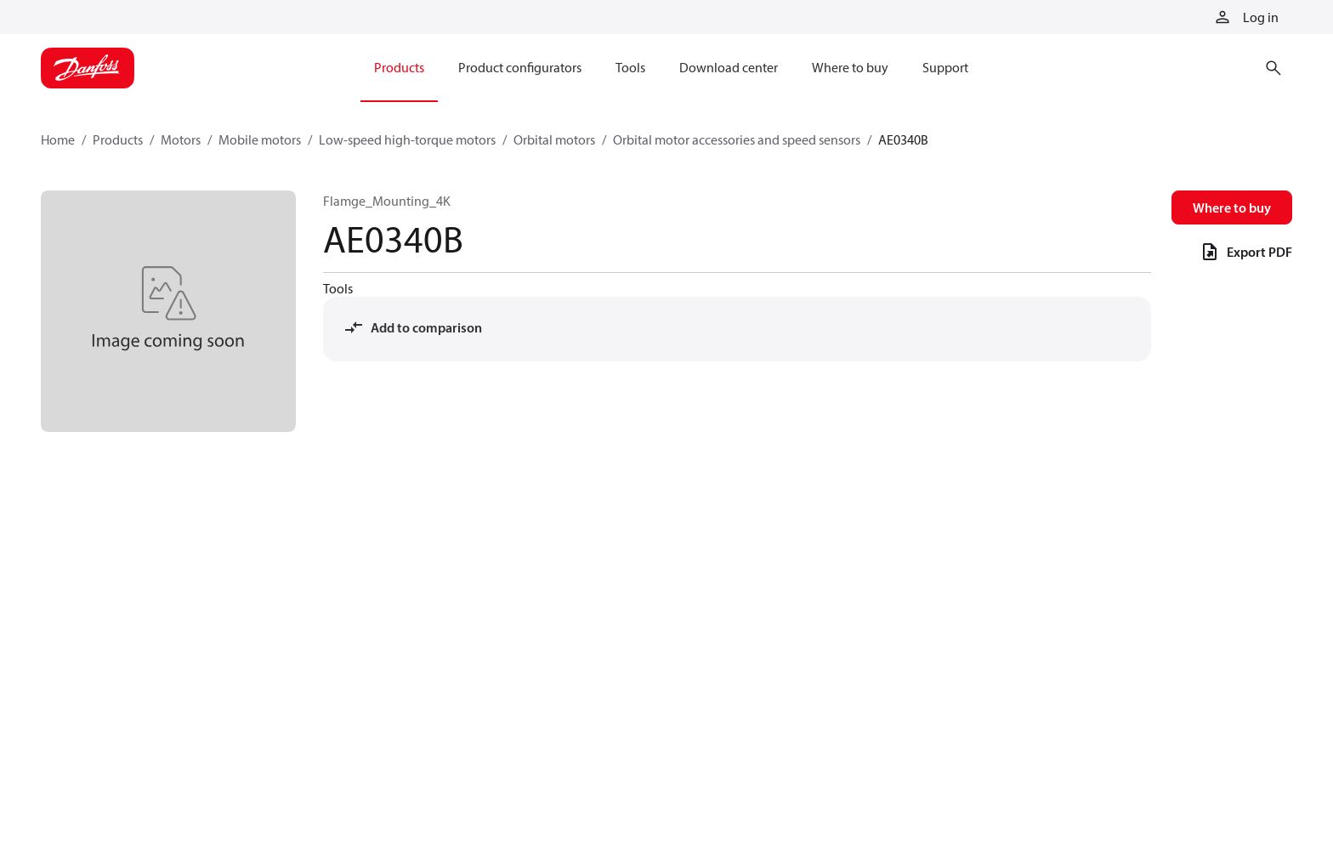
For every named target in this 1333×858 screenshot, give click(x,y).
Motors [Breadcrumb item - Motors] (181, 139)
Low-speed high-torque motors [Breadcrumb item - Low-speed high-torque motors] (407, 139)
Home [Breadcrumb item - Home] (58, 139)
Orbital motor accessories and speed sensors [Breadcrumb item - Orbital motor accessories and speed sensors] (736, 139)
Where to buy (1232, 207)
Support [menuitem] (945, 67)
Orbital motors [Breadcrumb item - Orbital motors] (554, 139)
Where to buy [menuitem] (850, 67)
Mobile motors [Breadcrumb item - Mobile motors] (259, 139)
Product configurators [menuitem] (519, 67)
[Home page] (87, 68)
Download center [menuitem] (728, 67)
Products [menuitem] (399, 67)
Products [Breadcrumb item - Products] (118, 139)
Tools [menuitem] (630, 67)
